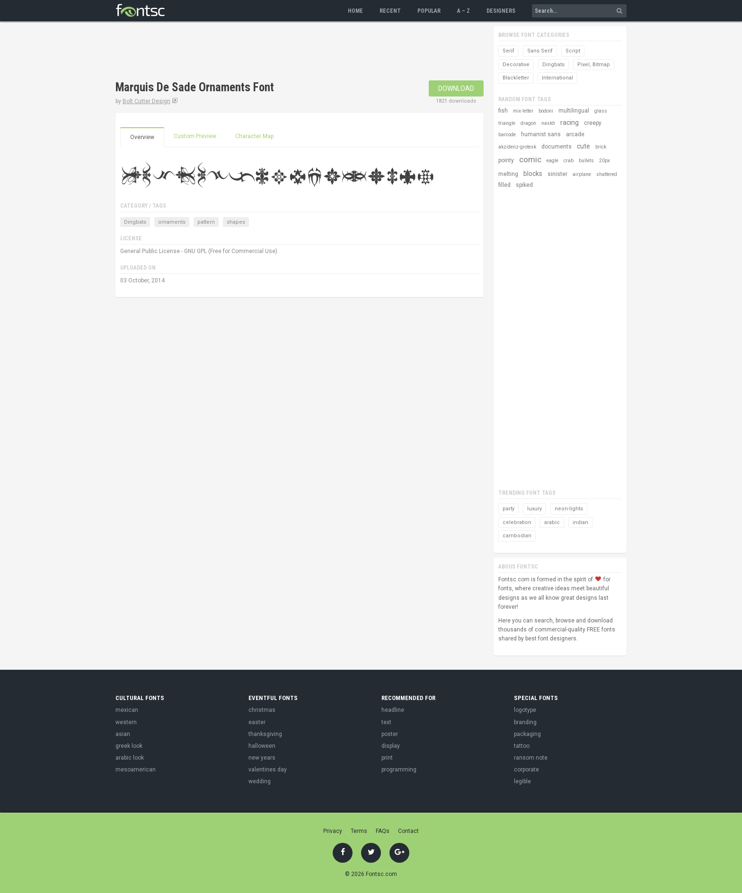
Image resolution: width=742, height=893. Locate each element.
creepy (592, 123)
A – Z (463, 11)
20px (604, 160)
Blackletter (516, 78)
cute (583, 146)
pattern (206, 222)
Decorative (516, 64)
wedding (259, 781)
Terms (359, 831)
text (386, 722)
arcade (575, 134)
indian (580, 522)
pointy (506, 160)
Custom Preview (195, 136)
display (390, 746)
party (508, 509)
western (126, 722)
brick (600, 146)
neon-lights (569, 509)
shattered (606, 174)
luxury (534, 509)
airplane (582, 174)
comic (530, 159)
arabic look (129, 757)
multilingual (573, 110)
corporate (526, 769)
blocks (532, 173)
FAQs (382, 831)
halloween (261, 746)
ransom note (531, 757)
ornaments (172, 222)
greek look (128, 746)
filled (504, 185)
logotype (525, 710)
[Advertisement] (287, 52)
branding (525, 722)
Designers (500, 11)
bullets (586, 160)
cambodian (517, 536)
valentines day (267, 769)
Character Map (254, 136)
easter (256, 722)
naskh (548, 123)
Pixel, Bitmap (593, 64)
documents (556, 146)
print (387, 757)
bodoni (546, 111)
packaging (527, 734)
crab (569, 160)
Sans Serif (540, 51)
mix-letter (523, 111)
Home (355, 11)
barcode (507, 134)
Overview (142, 137)
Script (572, 51)
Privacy (332, 831)
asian (122, 734)
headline (392, 710)
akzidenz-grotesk (517, 146)
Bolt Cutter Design (146, 101)
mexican (126, 710)
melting (508, 174)
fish (503, 110)
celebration (517, 522)
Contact (408, 831)
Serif (508, 51)
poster (389, 734)
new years (261, 757)
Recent (390, 11)
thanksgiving (265, 734)
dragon (528, 123)
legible (522, 781)
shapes (236, 222)
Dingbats (135, 222)
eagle (552, 160)
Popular (429, 11)
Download (456, 88)
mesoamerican (135, 769)
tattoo (522, 746)
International (557, 78)
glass (600, 111)
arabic (552, 522)
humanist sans (541, 134)
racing (569, 122)
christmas (261, 710)
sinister (557, 174)
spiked (524, 185)
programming (398, 769)
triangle (506, 123)
